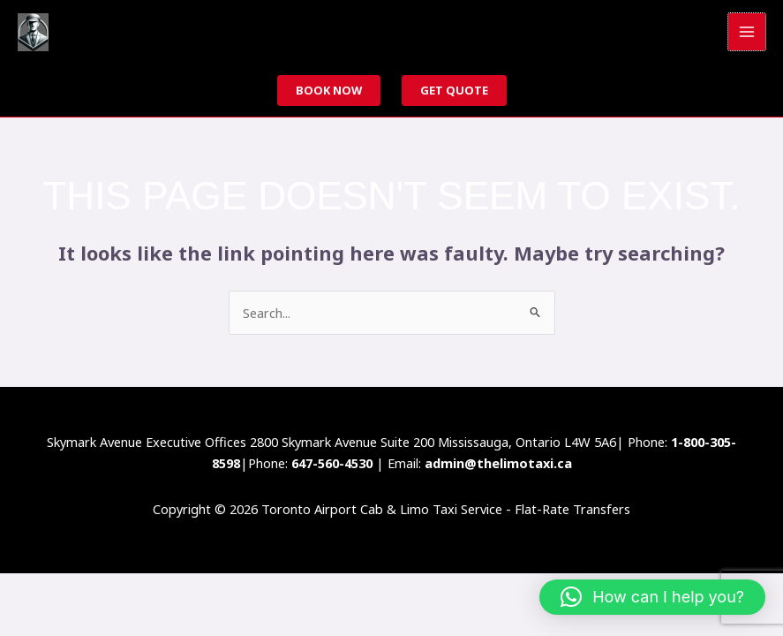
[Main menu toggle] (746, 31)
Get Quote (454, 90)
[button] (652, 597)
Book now (329, 90)
